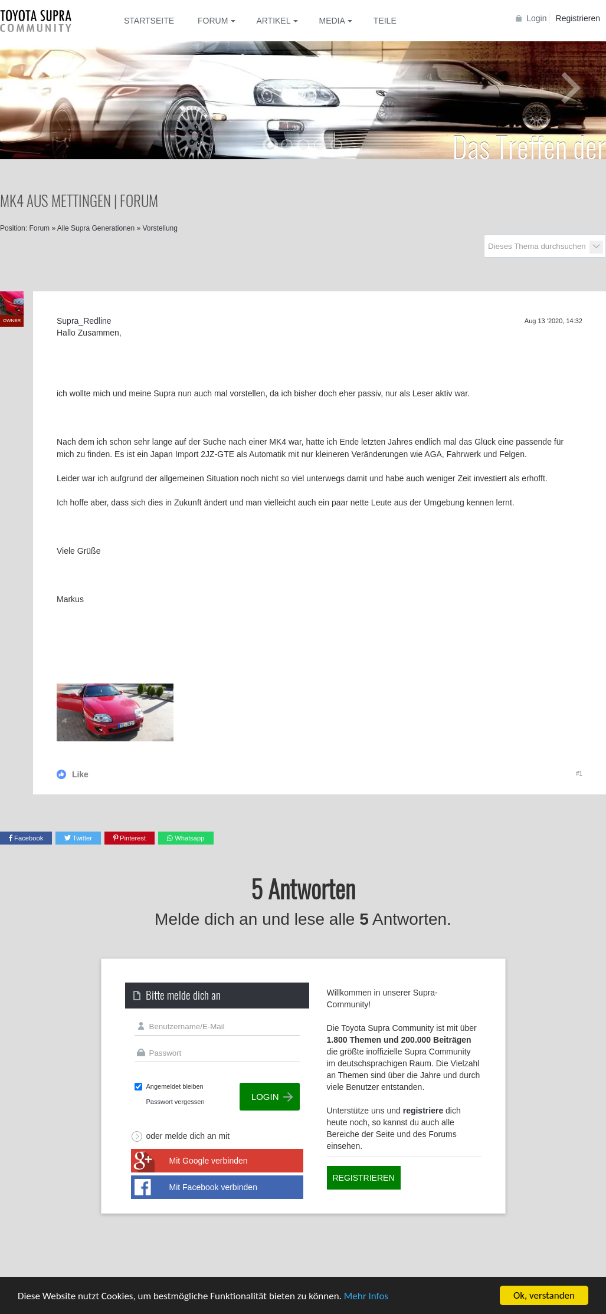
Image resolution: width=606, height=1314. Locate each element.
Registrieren (578, 18)
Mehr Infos (366, 1296)
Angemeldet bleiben (175, 1086)
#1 (579, 773)
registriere (423, 1110)
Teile (385, 20)
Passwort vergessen (175, 1101)
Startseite (149, 20)
